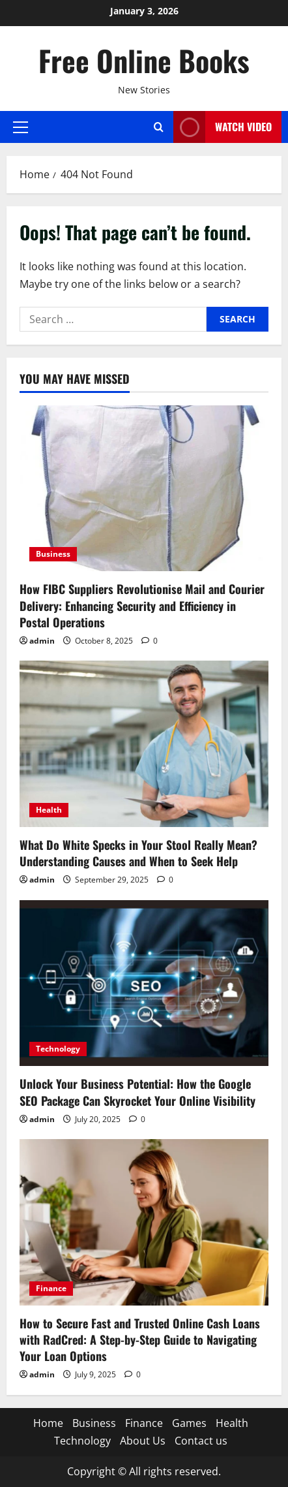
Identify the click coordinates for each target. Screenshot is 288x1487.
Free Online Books (144, 60)
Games (189, 1423)
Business (53, 553)
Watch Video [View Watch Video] (222, 127)
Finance (51, 1288)
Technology (58, 1048)
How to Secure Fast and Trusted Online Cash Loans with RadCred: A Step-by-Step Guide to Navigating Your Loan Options (140, 1339)
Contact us (201, 1440)
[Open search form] (159, 127)
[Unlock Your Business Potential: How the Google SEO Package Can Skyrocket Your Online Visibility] (144, 983)
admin (42, 640)
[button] (21, 126)
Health (49, 809)
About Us (143, 1440)
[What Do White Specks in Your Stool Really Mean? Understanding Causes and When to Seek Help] (144, 744)
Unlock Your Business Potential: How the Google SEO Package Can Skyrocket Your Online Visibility (137, 1091)
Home (48, 1423)
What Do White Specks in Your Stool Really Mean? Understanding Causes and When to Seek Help (138, 852)
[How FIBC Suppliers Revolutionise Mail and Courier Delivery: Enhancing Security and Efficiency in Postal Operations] (144, 488)
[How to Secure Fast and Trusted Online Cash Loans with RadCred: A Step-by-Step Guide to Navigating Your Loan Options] (144, 1222)
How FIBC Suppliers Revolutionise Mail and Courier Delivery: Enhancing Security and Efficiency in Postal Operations (142, 605)
